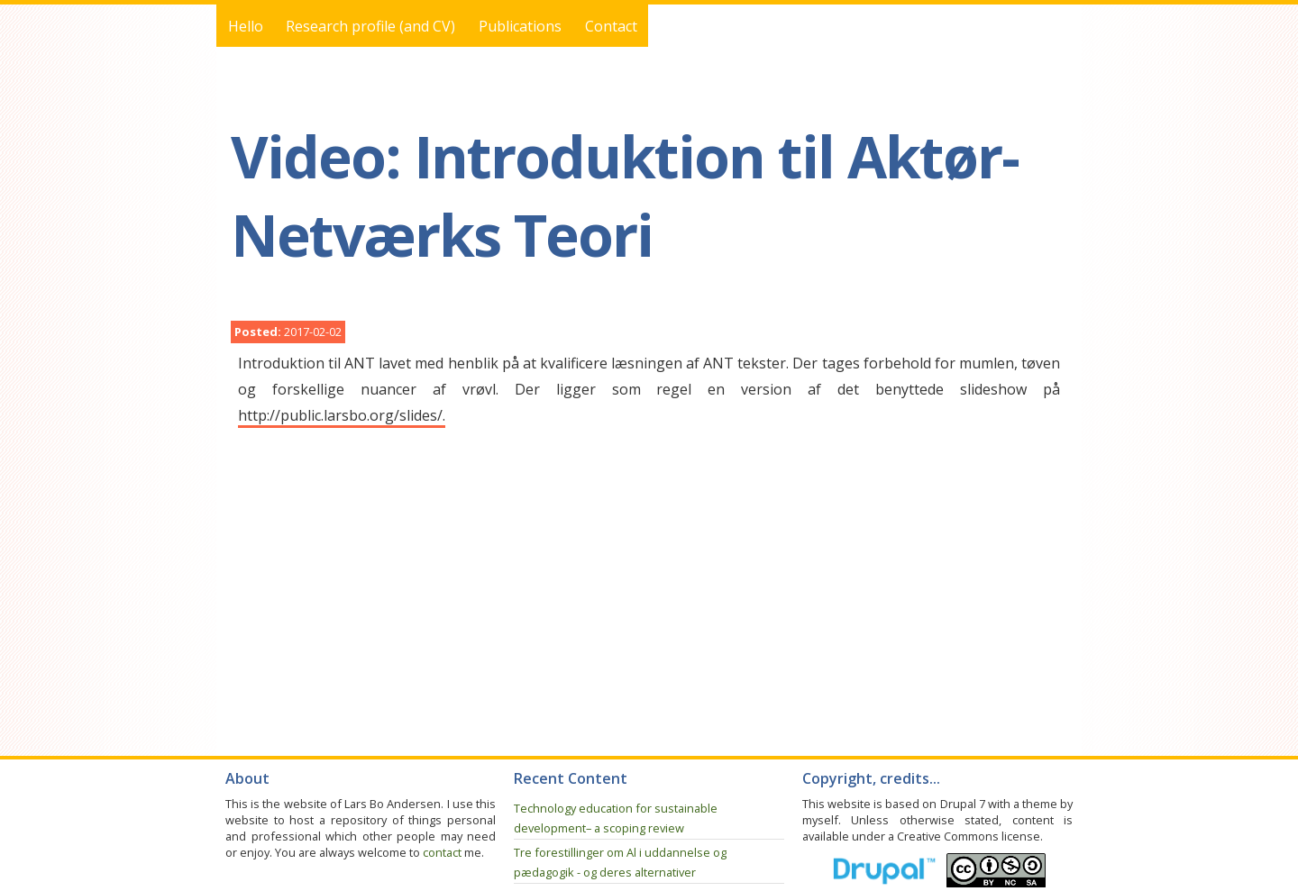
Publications (520, 26)
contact (442, 852)
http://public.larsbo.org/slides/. (341, 415)
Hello (245, 26)
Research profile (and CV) (370, 26)
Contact (611, 26)
